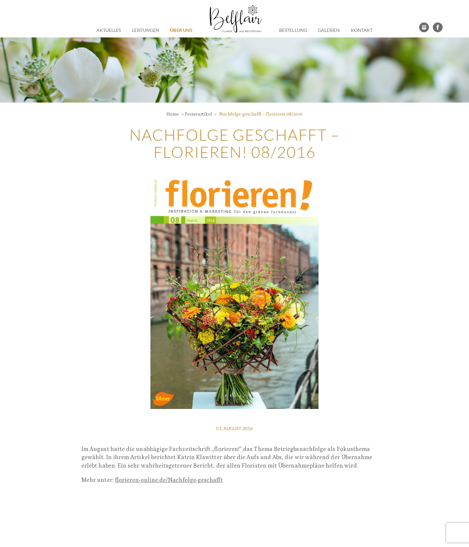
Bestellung (293, 30)
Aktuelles (108, 30)
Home (172, 114)
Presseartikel (198, 114)
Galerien (329, 30)
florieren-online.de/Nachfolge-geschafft (169, 479)
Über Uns (181, 30)
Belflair (236, 19)
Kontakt (362, 30)
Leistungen (146, 30)
